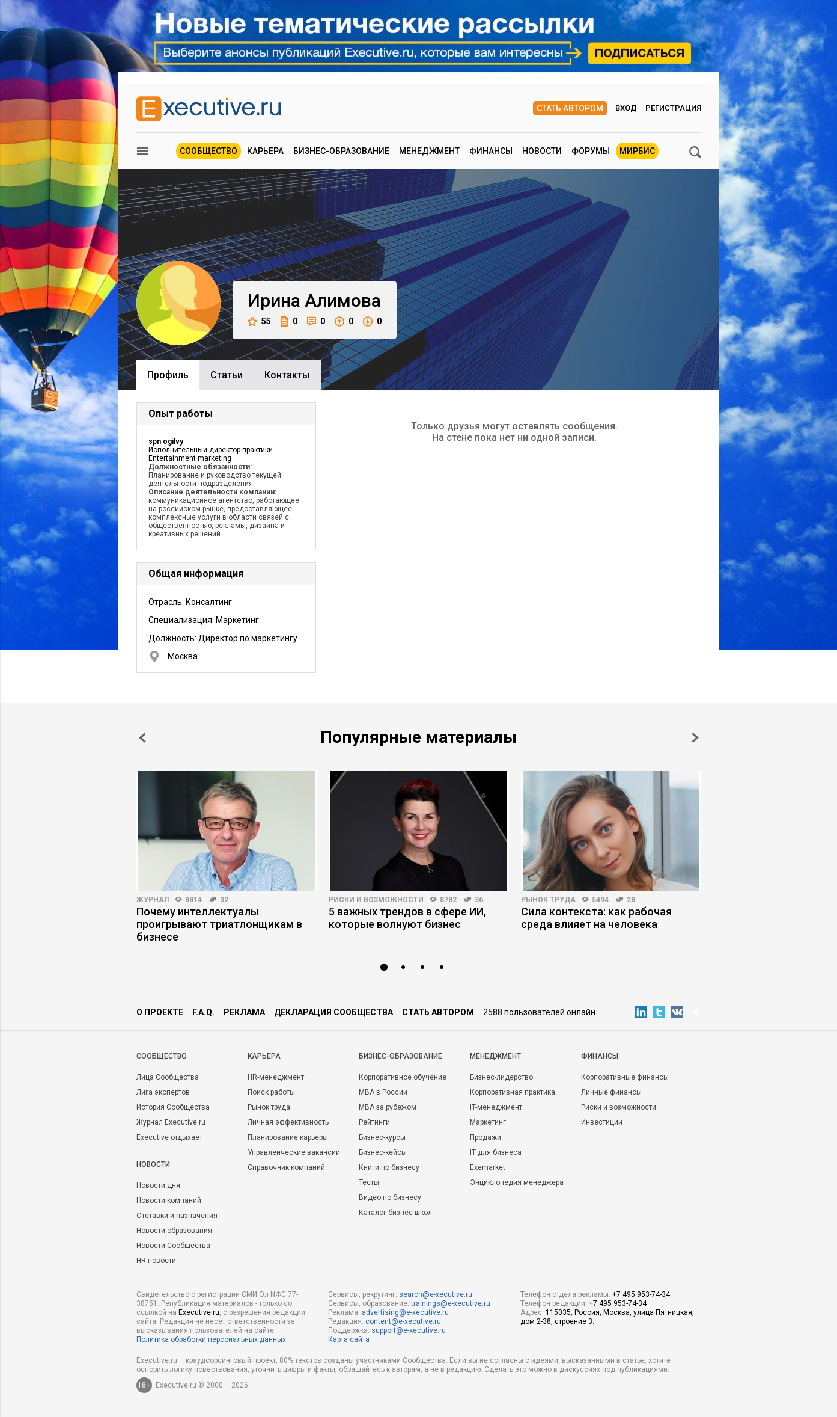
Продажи (485, 1137)
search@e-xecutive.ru (435, 1294)
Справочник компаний (286, 1167)
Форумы (590, 151)
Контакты (287, 375)
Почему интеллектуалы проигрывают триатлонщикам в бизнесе (219, 924)
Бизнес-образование (341, 151)
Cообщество (161, 1056)
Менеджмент (429, 151)
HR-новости (156, 1260)
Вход (626, 107)
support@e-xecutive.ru (408, 1330)
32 (224, 900)
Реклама (244, 1012)
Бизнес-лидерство (501, 1077)
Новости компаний (168, 1200)
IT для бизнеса (496, 1152)
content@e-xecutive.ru (403, 1321)
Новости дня (158, 1185)
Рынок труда (548, 900)
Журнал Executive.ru (170, 1122)
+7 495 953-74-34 (641, 1294)
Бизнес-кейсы (383, 1152)
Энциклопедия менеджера (517, 1182)
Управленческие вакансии (294, 1152)
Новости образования (174, 1230)
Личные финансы (611, 1092)
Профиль (168, 375)
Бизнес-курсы (382, 1137)
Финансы (491, 151)
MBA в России (383, 1092)
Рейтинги (374, 1122)
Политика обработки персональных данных (211, 1339)
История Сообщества (173, 1107)
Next (695, 737)
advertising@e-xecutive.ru (405, 1312)
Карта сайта (349, 1339)
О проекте (159, 1012)
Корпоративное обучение (402, 1077)
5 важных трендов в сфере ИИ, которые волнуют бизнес (407, 917)
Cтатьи (226, 375)
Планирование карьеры (288, 1137)
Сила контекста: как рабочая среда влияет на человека (596, 917)
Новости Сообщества (173, 1245)
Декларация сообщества (333, 1012)
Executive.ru (198, 1312)
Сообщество (208, 151)
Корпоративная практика (512, 1092)
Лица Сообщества (167, 1077)
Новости (542, 151)
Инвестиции (601, 1122)
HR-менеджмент (276, 1077)
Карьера (265, 151)
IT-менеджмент (496, 1107)
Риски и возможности (376, 900)
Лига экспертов (163, 1092)
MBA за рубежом (387, 1107)
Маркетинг (488, 1122)
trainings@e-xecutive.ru (450, 1303)
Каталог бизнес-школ (395, 1212)
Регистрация (673, 107)
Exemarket (487, 1167)
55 (259, 321)
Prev (142, 737)
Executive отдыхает (169, 1137)
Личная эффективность (288, 1122)
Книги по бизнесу (389, 1167)
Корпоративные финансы (625, 1077)
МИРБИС (637, 151)
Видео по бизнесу (390, 1197)
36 (479, 900)
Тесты (369, 1182)
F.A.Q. (203, 1012)
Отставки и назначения (177, 1215)
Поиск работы (271, 1092)
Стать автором (570, 108)
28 (631, 900)
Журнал (152, 900)
